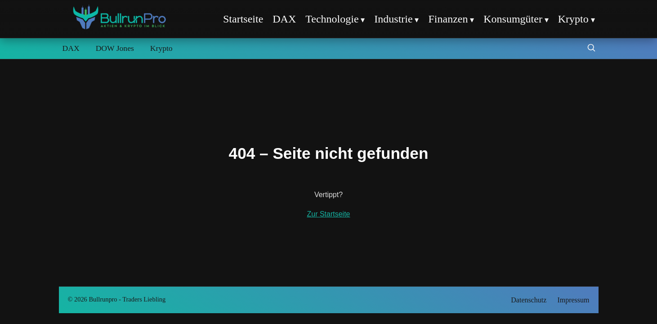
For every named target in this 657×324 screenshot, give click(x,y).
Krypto (573, 19)
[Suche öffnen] (591, 49)
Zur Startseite (328, 214)
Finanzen (448, 19)
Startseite (243, 19)
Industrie (393, 19)
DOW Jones (115, 48)
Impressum (573, 300)
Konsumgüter (512, 19)
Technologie (331, 19)
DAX (284, 19)
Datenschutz (528, 300)
